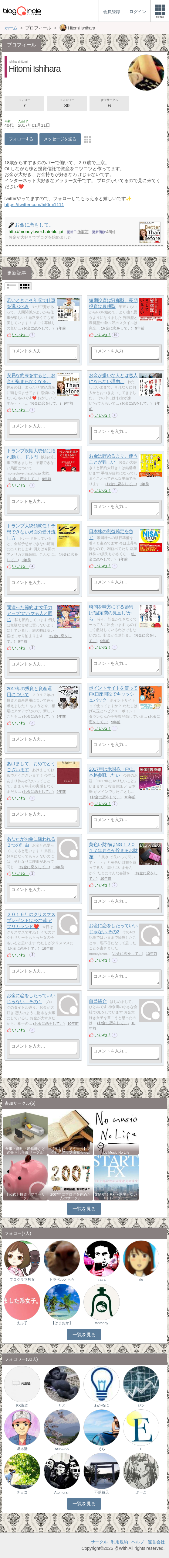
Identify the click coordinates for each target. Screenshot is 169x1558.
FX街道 (22, 1405)
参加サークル (109, 103)
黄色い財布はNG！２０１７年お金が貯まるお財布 (113, 850)
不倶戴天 (101, 1492)
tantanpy (101, 1323)
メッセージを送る (60, 138)
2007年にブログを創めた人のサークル (70, 1196)
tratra (101, 1279)
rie (141, 1279)
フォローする (21, 138)
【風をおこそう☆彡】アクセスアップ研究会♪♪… (71, 1150)
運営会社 (156, 1541)
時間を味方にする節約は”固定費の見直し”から (111, 612)
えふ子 (22, 1323)
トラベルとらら (62, 1279)
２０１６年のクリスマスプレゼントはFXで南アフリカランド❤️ (31, 920)
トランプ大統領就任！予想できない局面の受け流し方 (31, 532)
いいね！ (20, 334)
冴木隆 (22, 1449)
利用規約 (119, 1541)
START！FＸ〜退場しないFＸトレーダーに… (116, 1196)
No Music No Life (116, 1152)
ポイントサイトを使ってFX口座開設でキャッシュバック (113, 694)
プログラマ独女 (22, 1279)
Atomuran (61, 1492)
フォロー (24, 103)
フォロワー (67, 103)
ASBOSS (62, 1449)
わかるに (101, 1405)
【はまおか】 (62, 1323)
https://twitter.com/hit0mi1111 (34, 204)
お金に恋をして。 (37, 328)
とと (62, 1405)
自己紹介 (97, 1001)
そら (101, 1449)
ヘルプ (137, 1541)
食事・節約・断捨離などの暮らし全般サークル (25, 1150)
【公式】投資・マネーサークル (25, 1196)
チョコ (22, 1492)
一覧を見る (84, 1208)
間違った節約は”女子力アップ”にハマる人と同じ (29, 613)
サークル (99, 1541)
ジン (141, 1405)
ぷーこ (141, 1492)
